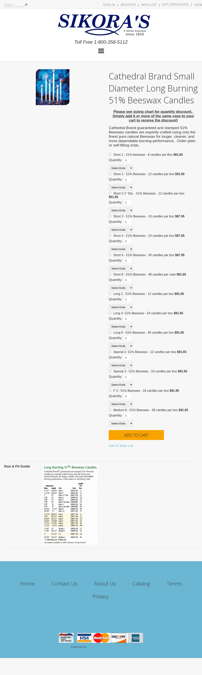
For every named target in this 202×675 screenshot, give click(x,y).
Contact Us (64, 583)
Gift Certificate (175, 4)
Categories (101, 50)
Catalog (141, 583)
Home (27, 583)
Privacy (100, 596)
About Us (105, 583)
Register (128, 4)
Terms (174, 583)
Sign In (109, 4)
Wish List (149, 4)
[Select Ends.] (121, 168)
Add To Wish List (121, 446)
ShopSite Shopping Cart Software (109, 647)
